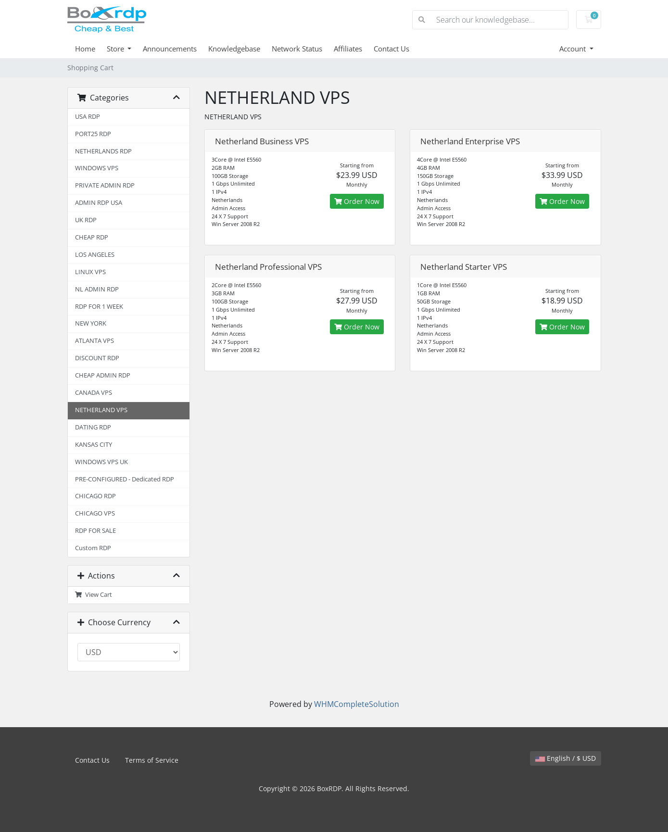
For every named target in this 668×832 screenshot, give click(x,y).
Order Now (356, 201)
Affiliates (348, 48)
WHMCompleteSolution (356, 704)
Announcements (170, 48)
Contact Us (391, 48)
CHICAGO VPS (95, 513)
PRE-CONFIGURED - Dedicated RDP (124, 479)
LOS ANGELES (94, 255)
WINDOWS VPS (96, 168)
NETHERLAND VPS (101, 410)
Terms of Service (151, 760)
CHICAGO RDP (95, 496)
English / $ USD (565, 758)
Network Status (297, 48)
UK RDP (86, 220)
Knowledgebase (234, 48)
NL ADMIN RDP (97, 289)
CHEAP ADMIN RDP (102, 375)
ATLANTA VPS (94, 341)
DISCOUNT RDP (97, 358)
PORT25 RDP (93, 134)
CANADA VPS (93, 393)
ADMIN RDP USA (98, 203)
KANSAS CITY (93, 445)
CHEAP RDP (91, 237)
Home (85, 48)
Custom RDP (93, 548)
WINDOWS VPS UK (101, 462)
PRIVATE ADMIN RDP (105, 185)
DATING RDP (93, 427)
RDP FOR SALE (95, 531)
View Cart (94, 595)
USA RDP (87, 117)
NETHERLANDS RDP (103, 151)
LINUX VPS (90, 272)
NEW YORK (90, 323)
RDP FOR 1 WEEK (99, 307)
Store (116, 48)
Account (573, 48)
